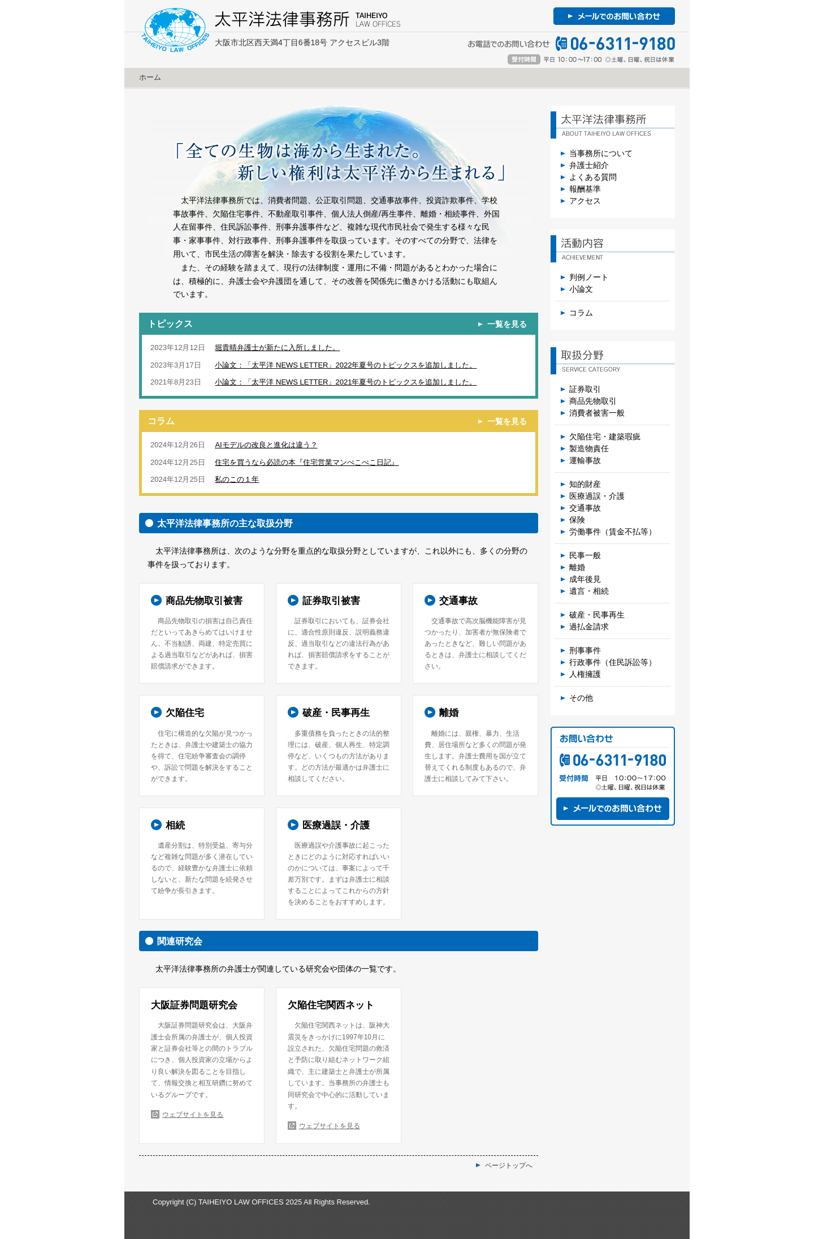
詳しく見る (202, 633)
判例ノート (589, 277)
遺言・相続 (589, 590)
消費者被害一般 (597, 412)
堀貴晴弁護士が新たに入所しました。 (277, 347)
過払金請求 (589, 626)
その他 (581, 697)
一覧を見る (507, 324)
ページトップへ (508, 1165)
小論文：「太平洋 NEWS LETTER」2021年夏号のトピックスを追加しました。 (346, 382)
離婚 (577, 567)
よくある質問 (593, 177)
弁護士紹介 (589, 165)
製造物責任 (589, 448)
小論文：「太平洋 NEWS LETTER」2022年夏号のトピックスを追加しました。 (346, 365)
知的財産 (585, 484)
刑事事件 (585, 650)
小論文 (581, 288)
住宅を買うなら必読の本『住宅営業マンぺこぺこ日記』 (307, 462)
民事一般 (585, 555)
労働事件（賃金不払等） (612, 531)
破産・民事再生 (597, 614)
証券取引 (585, 389)
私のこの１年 (237, 479)
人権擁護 (585, 674)
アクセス (585, 200)
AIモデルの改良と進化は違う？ (266, 445)
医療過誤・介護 (597, 495)
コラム (581, 312)
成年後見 (585, 579)
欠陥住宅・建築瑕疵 (604, 436)
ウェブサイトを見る (192, 1115)
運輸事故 (585, 460)
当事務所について (601, 153)
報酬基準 (585, 188)
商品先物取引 (593, 400)
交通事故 (585, 507)
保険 (577, 519)
